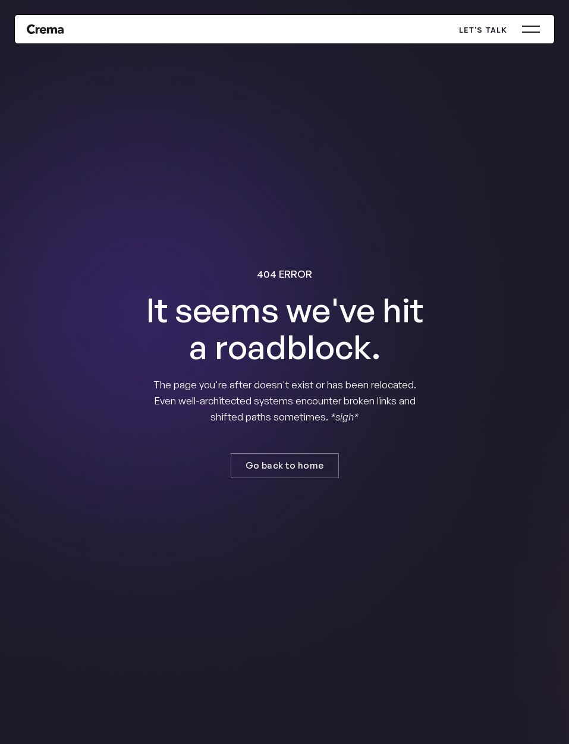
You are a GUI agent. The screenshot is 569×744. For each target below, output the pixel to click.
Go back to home (285, 465)
